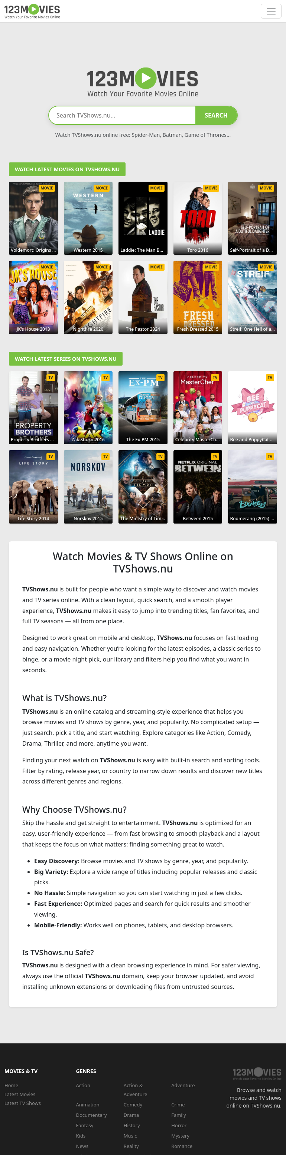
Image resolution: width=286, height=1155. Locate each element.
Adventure (183, 1085)
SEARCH (216, 115)
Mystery (180, 1135)
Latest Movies (19, 1094)
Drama (131, 1115)
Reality (131, 1146)
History (132, 1125)
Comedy (133, 1104)
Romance (181, 1146)
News (82, 1146)
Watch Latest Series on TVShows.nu (66, 358)
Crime (178, 1104)
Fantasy (85, 1125)
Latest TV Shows (22, 1103)
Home (11, 1085)
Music (130, 1135)
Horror (178, 1125)
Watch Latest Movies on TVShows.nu (67, 169)
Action (83, 1085)
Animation (88, 1104)
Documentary (91, 1115)
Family (178, 1115)
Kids (81, 1135)
